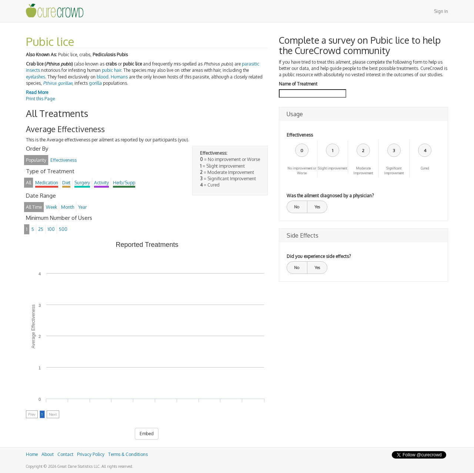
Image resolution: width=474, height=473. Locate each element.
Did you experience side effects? (319, 256)
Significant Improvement (394, 170)
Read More (37, 92)
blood (103, 77)
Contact (65, 454)
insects (33, 70)
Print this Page (40, 98)
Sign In (441, 11)
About (47, 454)
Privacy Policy (90, 454)
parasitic (250, 64)
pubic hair (111, 70)
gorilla (95, 83)
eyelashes (35, 77)
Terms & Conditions (128, 454)
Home (32, 454)
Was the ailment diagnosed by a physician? (330, 195)
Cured (425, 168)
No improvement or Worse (301, 170)
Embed (147, 433)
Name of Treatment (298, 84)
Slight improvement (332, 168)
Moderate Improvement (363, 170)
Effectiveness (300, 135)
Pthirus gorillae (57, 83)
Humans (119, 77)
